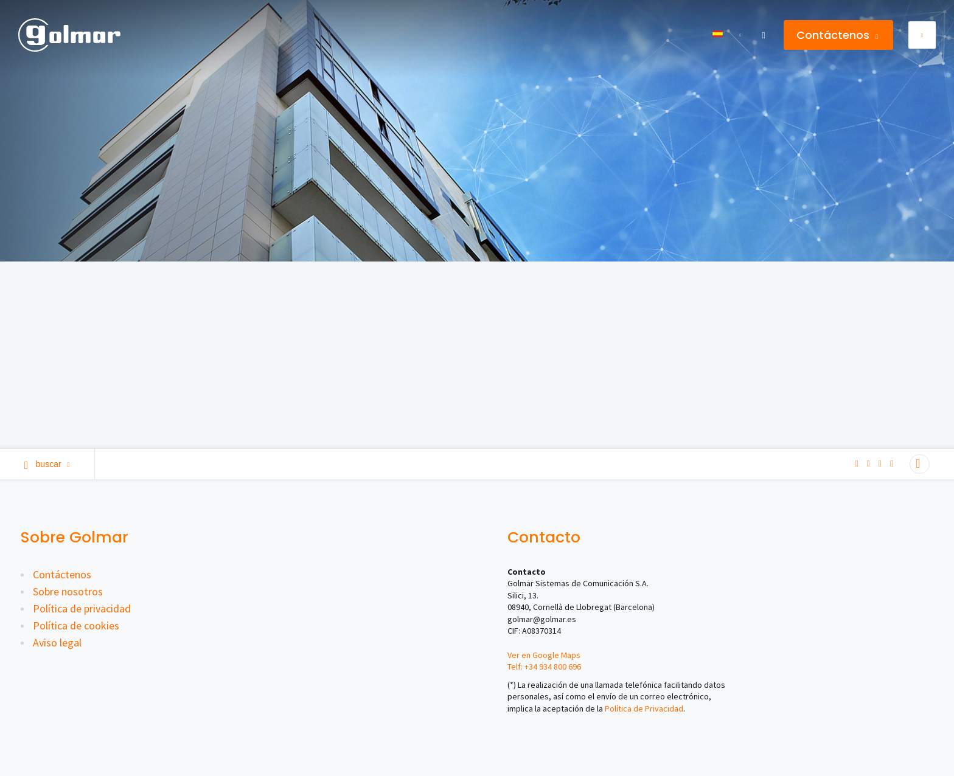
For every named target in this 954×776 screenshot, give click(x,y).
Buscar (47, 464)
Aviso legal (57, 643)
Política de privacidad (82, 608)
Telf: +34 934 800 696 (544, 666)
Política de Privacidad (644, 708)
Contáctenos (837, 35)
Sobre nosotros (68, 591)
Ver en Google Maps (543, 655)
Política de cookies (76, 625)
